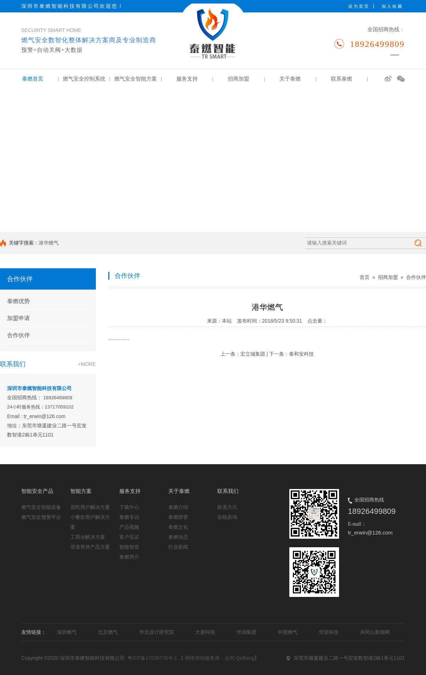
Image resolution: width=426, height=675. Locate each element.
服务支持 (194, 79)
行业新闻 (178, 547)
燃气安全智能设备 (41, 507)
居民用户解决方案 (90, 507)
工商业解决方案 (87, 537)
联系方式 (227, 507)
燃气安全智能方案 (138, 79)
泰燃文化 (178, 527)
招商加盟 (246, 79)
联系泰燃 (349, 79)
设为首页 (359, 6)
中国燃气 (287, 632)
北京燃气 (108, 632)
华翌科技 (329, 632)
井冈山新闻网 (375, 632)
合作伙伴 (18, 335)
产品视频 (129, 527)
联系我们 (228, 491)
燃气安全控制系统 (86, 79)
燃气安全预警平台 (41, 517)
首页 (365, 277)
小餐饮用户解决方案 (90, 522)
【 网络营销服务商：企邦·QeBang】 (219, 658)
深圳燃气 (67, 632)
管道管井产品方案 (90, 547)
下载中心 (129, 507)
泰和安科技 (301, 354)
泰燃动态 (178, 537)
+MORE (87, 364)
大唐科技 (205, 632)
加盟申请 (18, 318)
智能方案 (81, 491)
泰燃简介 (129, 557)
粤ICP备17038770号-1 (152, 658)
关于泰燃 (297, 79)
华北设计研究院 (156, 632)
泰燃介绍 (178, 507)
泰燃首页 (40, 79)
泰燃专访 (129, 517)
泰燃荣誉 (178, 517)
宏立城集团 (252, 354)
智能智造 (129, 547)
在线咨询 (227, 517)
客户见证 (129, 537)
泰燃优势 (18, 301)
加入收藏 (392, 6)
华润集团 (246, 632)
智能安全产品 (37, 491)
